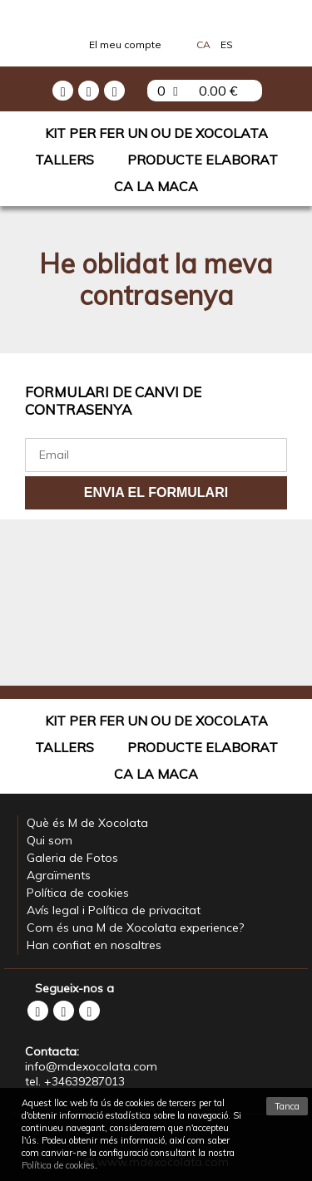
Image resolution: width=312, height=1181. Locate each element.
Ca (203, 44)
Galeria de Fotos (72, 857)
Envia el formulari (156, 492)
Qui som (49, 840)
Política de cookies (78, 892)
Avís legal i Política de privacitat (114, 910)
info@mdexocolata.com (91, 1066)
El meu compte (125, 44)
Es (226, 44)
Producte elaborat (202, 159)
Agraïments (59, 875)
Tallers (64, 159)
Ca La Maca (156, 186)
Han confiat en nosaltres (94, 944)
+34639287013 (84, 1081)
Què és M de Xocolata (87, 822)
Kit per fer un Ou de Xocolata (156, 133)
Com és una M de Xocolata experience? (135, 927)
